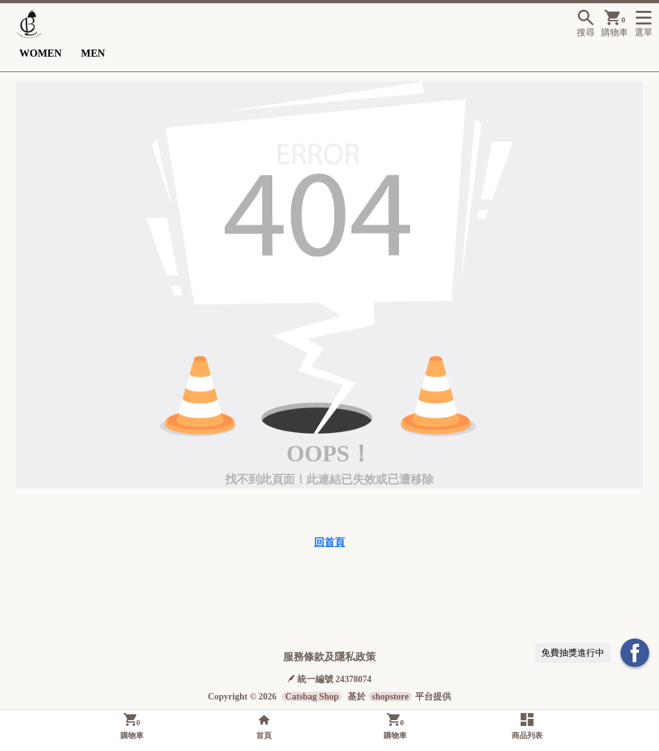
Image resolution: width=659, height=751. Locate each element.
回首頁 (329, 542)
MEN (93, 53)
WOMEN (40, 53)
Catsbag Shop (312, 696)
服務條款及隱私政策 (329, 656)
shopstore (390, 696)
